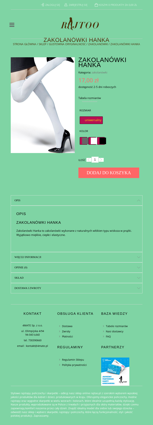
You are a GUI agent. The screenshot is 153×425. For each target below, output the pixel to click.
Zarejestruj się (78, 5)
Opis (18, 200)
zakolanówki (98, 44)
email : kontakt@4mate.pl (32, 346)
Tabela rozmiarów (89, 98)
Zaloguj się (52, 5)
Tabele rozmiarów (117, 326)
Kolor (84, 131)
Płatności (67, 336)
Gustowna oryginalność (67, 44)
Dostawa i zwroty (28, 288)
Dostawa (67, 326)
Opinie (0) (21, 267)
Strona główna (24, 44)
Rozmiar (85, 110)
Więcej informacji (28, 257)
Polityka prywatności (74, 365)
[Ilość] (95, 160)
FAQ (108, 336)
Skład (19, 277)
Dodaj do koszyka (109, 172)
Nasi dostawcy (114, 331)
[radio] (91, 120)
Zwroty (66, 331)
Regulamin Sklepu (73, 359)
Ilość (82, 160)
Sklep (42, 44)
